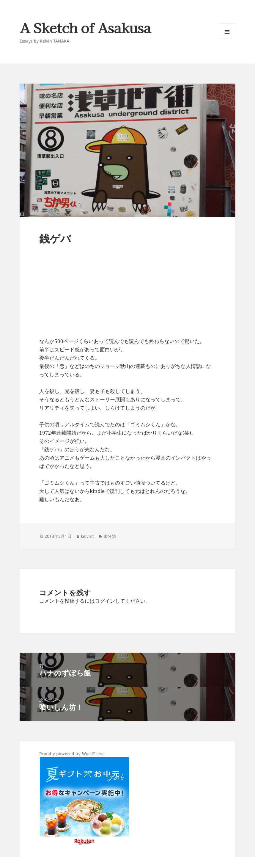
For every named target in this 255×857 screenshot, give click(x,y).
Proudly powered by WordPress (71, 753)
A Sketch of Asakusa (85, 27)
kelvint (87, 536)
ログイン (105, 600)
